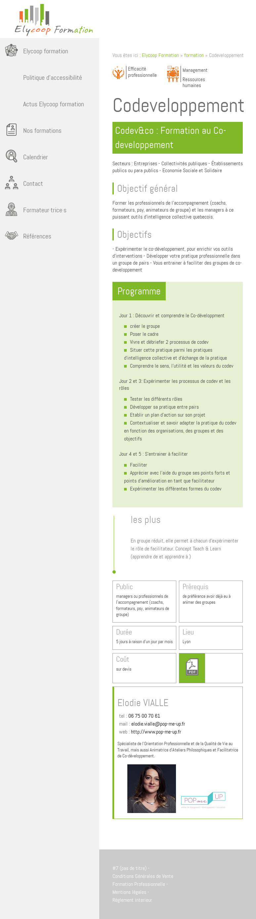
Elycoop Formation (160, 55)
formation (194, 55)
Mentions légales (129, 892)
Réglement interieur (132, 899)
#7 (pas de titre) (129, 868)
